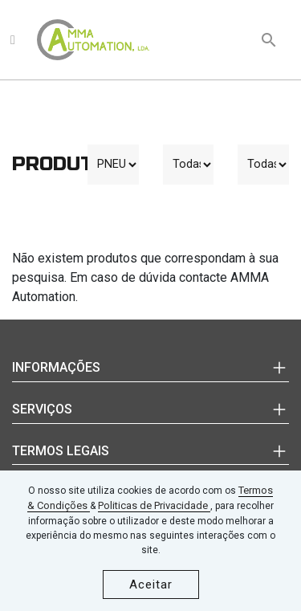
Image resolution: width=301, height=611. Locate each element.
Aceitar (151, 584)
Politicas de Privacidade (154, 505)
